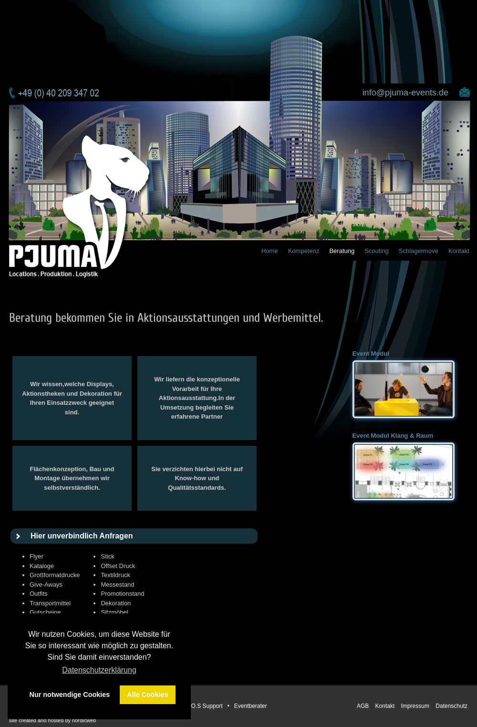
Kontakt (458, 250)
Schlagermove (418, 250)
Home (269, 250)
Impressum (416, 706)
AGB (364, 706)
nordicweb (84, 720)
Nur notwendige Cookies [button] (70, 694)
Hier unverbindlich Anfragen (82, 536)
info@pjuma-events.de (405, 92)
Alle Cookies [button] (147, 694)
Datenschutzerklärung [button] (99, 670)
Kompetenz (304, 250)
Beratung (341, 250)
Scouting (376, 250)
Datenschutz (451, 706)
